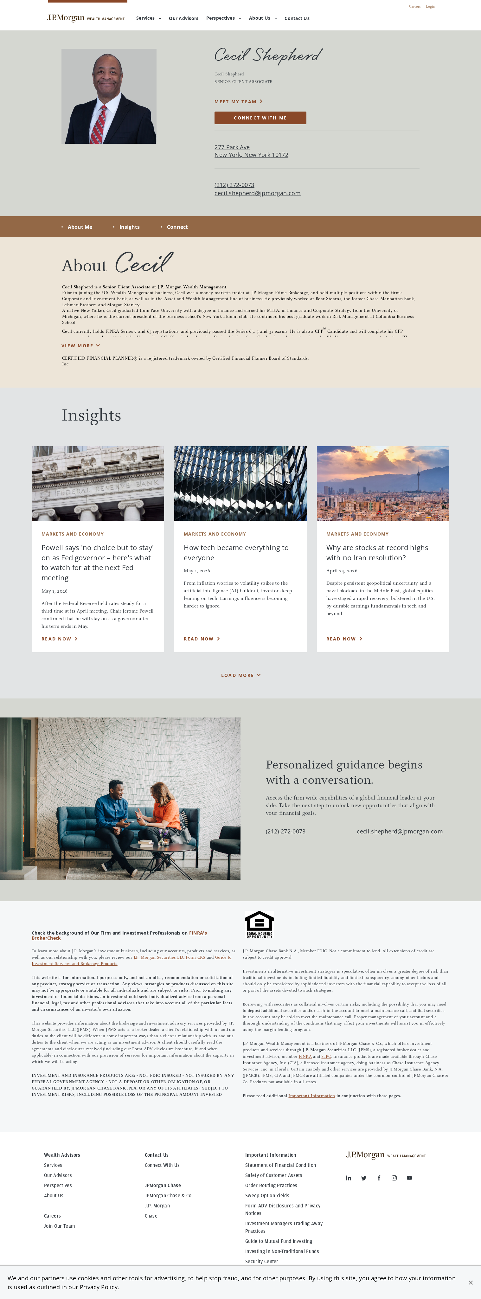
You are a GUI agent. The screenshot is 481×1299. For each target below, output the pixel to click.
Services (148, 18)
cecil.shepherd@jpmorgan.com (258, 193)
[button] (470, 1282)
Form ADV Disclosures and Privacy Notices (282, 1209)
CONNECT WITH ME (260, 118)
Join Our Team (59, 1226)
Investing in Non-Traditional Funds (282, 1251)
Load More (237, 675)
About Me (80, 226)
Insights (129, 226)
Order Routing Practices (271, 1185)
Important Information (311, 1096)
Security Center (262, 1261)
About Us (263, 18)
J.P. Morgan (157, 1205)
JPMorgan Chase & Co (168, 1195)
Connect (177, 226)
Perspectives (223, 18)
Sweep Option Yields (267, 1195)
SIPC (326, 1057)
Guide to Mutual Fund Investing (278, 1241)
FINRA (305, 1057)
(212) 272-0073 (285, 831)
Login (430, 7)
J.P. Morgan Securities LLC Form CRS (170, 957)
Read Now (57, 639)
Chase (151, 1216)
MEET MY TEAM (236, 102)
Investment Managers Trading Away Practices (284, 1227)
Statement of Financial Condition (280, 1165)
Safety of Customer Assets (273, 1175)
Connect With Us (162, 1165)
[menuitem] (183, 18)
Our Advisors (58, 1175)
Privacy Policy (99, 1287)
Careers (415, 7)
